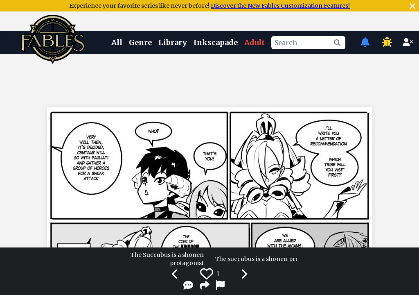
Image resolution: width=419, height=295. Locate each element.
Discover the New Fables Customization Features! (280, 5)
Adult (254, 42)
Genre (140, 42)
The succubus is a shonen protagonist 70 (256, 259)
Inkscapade (216, 42)
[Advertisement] (209, 79)
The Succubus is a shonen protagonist (167, 259)
